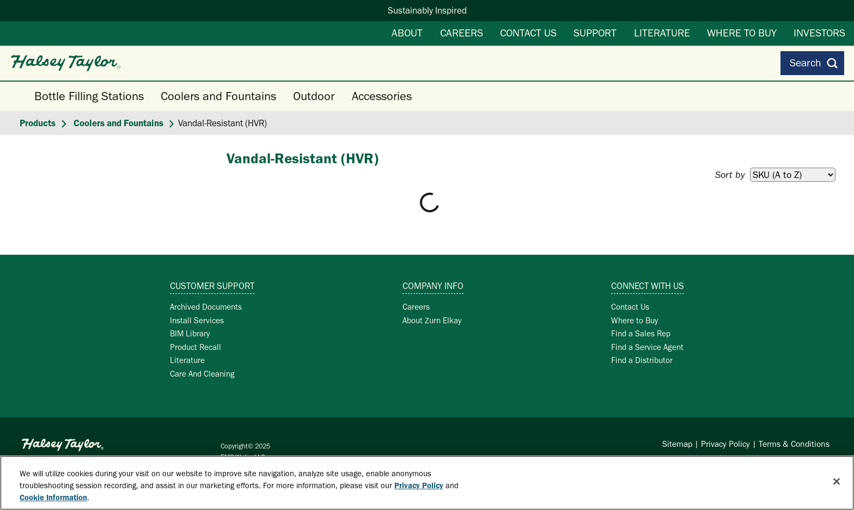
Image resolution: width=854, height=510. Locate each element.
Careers (461, 32)
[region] (427, 483)
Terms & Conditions (794, 444)
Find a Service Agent (647, 347)
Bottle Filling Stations (89, 96)
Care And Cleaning (202, 373)
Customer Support (212, 285)
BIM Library (190, 333)
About (407, 32)
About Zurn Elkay (431, 320)
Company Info (432, 285)
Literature (662, 32)
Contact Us (528, 32)
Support (595, 32)
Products (38, 123)
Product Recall (195, 347)
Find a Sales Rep (640, 333)
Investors (819, 32)
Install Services (197, 320)
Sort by (730, 175)
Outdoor (313, 96)
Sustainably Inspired (427, 10)
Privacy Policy (725, 444)
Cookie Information (53, 497)
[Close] (837, 482)
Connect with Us (647, 285)
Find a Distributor (642, 360)
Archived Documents (206, 307)
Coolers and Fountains (218, 96)
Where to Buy (742, 32)
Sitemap (677, 444)
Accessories (382, 96)
